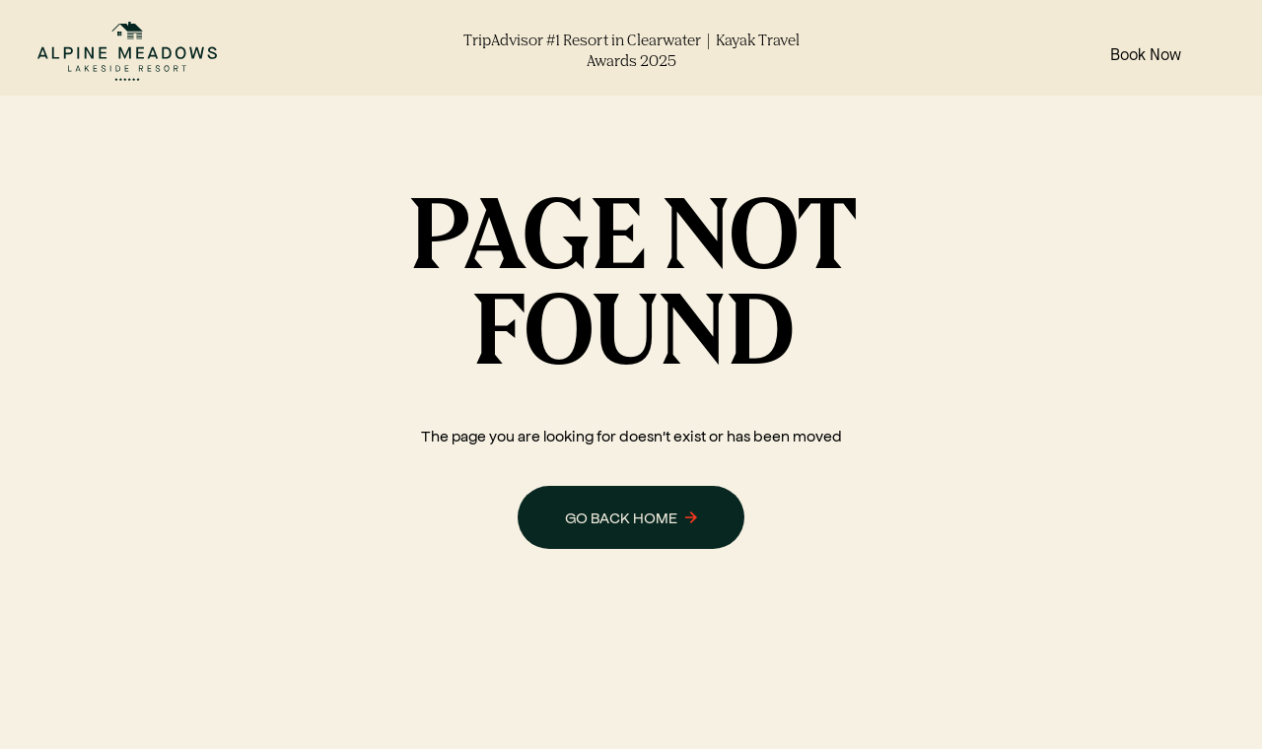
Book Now (1145, 56)
